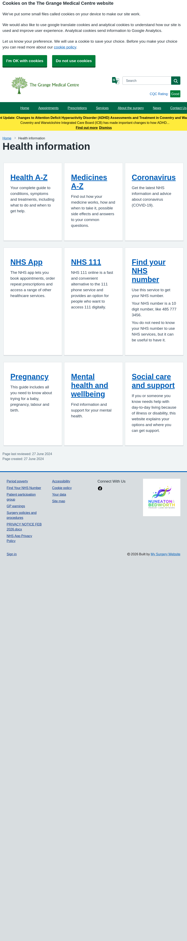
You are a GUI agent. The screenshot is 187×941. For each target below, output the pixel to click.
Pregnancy (29, 376)
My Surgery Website (165, 554)
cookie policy (65, 47)
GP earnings (16, 506)
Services (102, 108)
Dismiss (105, 127)
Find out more (87, 127)
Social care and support (153, 381)
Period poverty (17, 481)
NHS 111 (86, 262)
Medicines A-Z (89, 182)
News (157, 108)
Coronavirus (154, 177)
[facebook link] (100, 489)
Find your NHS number (149, 270)
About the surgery (131, 108)
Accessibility (61, 481)
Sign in (12, 554)
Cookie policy (62, 487)
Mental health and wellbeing (89, 385)
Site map (58, 501)
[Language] (115, 80)
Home (24, 108)
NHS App (26, 262)
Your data (59, 494)
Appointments (48, 108)
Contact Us (178, 108)
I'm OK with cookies (24, 61)
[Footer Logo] (161, 497)
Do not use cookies (74, 61)
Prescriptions (77, 108)
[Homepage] (58, 85)
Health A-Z (29, 177)
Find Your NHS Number (24, 487)
